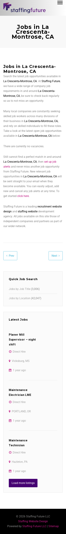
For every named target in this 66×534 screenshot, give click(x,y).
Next (54, 255)
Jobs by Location (19, 298)
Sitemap (53, 526)
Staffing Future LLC (34, 526)
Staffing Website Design (33, 521)
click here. (23, 196)
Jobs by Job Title (19, 289)
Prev (11, 255)
